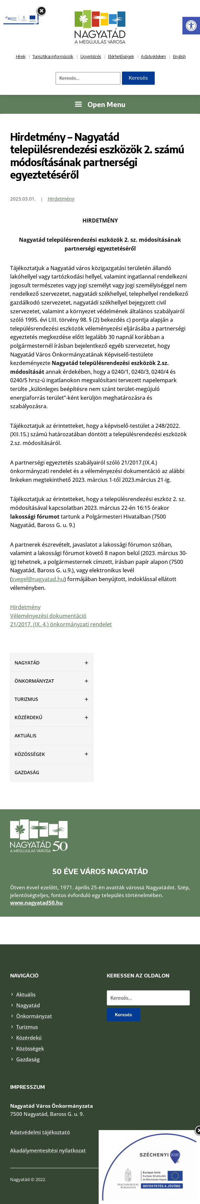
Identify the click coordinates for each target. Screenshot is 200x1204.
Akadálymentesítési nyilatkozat (48, 1150)
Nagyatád (27, 662)
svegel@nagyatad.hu (38, 579)
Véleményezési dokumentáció (48, 616)
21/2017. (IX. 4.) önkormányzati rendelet (61, 624)
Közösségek (30, 754)
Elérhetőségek (121, 56)
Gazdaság (27, 772)
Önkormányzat (34, 681)
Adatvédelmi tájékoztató (40, 1132)
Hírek (21, 56)
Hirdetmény (61, 198)
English (179, 56)
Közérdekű (28, 717)
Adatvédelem (153, 56)
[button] (191, 25)
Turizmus (26, 699)
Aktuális (25, 735)
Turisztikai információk (52, 56)
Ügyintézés (90, 56)
